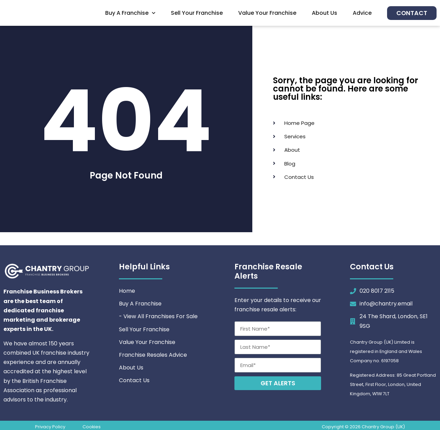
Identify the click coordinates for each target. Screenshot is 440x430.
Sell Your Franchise (197, 13)
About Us (324, 13)
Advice (362, 13)
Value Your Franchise (267, 13)
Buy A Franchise (130, 13)
